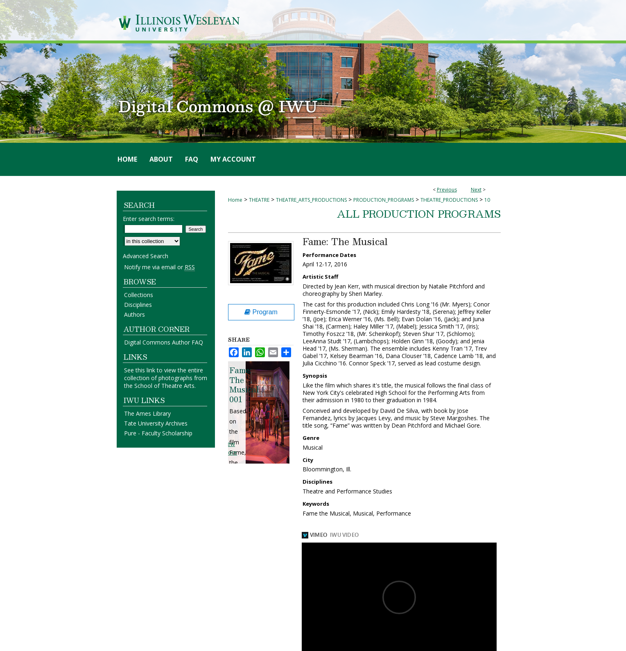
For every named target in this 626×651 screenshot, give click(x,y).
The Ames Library (147, 413)
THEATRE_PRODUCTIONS (449, 199)
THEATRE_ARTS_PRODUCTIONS (311, 199)
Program (261, 312)
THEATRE (259, 199)
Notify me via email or (159, 267)
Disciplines (138, 305)
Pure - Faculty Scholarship (158, 433)
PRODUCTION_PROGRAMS (383, 199)
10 (487, 199)
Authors (134, 314)
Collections (138, 295)
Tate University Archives (156, 423)
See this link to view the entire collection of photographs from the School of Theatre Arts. (165, 378)
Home (235, 199)
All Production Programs (419, 213)
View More (230, 448)
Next (476, 189)
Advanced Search (145, 256)
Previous (447, 189)
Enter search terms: (148, 219)
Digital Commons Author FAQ (163, 342)
